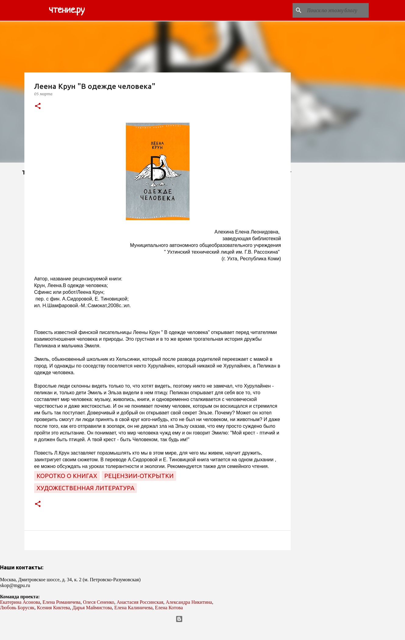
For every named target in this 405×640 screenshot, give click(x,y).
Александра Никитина (189, 602)
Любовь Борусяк (17, 607)
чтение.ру (67, 10)
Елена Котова (169, 607)
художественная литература (85, 487)
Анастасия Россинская (140, 602)
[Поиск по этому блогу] (337, 10)
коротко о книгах (67, 475)
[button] (37, 106)
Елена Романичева (62, 602)
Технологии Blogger (202, 619)
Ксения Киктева (53, 607)
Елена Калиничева (133, 607)
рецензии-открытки (139, 475)
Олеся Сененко (98, 602)
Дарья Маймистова (92, 607)
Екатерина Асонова (20, 602)
